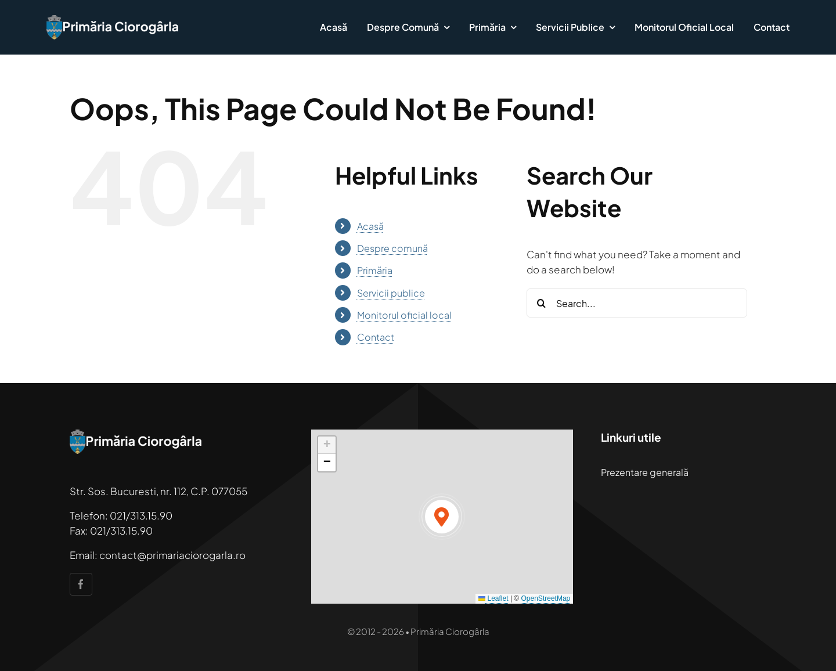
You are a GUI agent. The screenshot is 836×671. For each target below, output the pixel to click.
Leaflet (493, 598)
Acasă (370, 226)
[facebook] (81, 584)
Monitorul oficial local (404, 315)
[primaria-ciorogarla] (113, 19)
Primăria (374, 270)
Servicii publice (391, 293)
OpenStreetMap (546, 598)
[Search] (541, 303)
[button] (442, 516)
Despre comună (392, 248)
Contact (375, 337)
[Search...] (637, 303)
